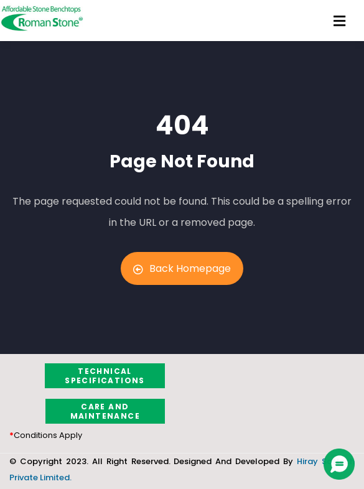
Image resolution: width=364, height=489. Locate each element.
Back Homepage (182, 268)
